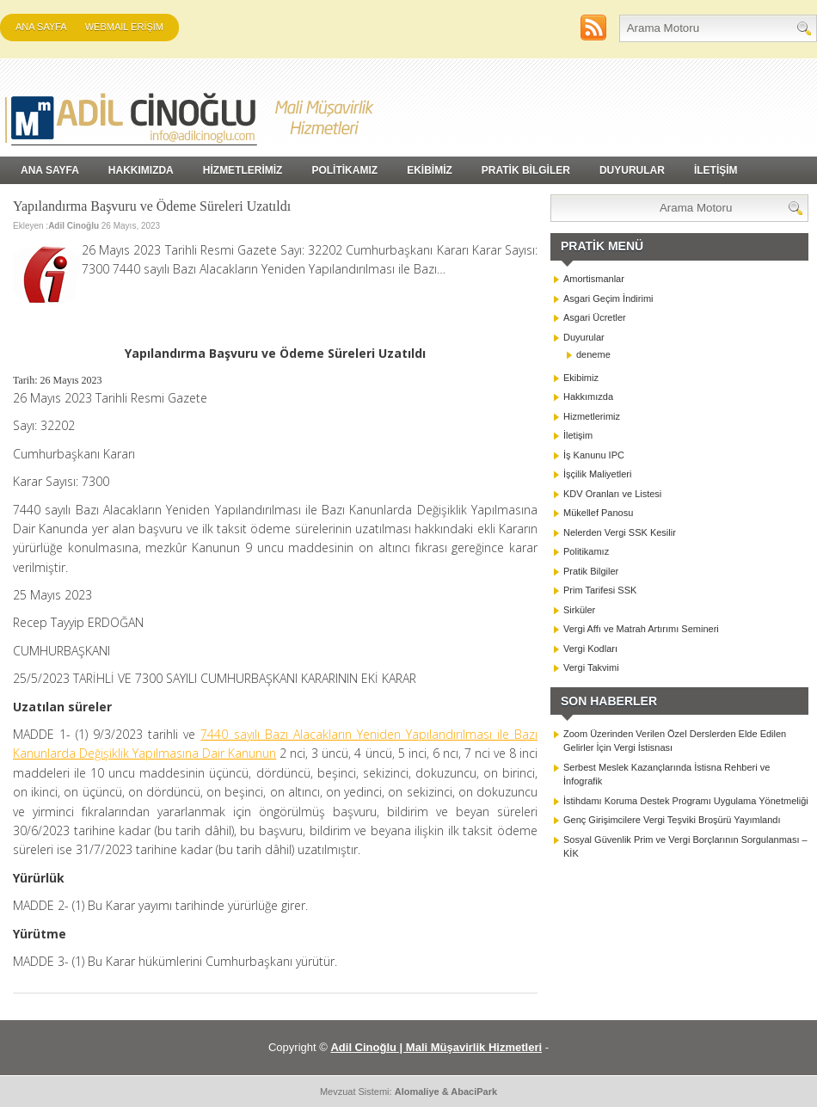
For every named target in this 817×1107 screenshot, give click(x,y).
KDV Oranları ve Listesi (612, 494)
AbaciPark (474, 1091)
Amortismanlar (593, 279)
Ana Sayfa (41, 27)
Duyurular (584, 337)
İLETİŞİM (716, 170)
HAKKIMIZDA (141, 170)
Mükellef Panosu (598, 512)
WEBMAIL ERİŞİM (124, 27)
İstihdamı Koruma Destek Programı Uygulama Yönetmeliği (685, 801)
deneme (593, 354)
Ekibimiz (581, 377)
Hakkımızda (588, 396)
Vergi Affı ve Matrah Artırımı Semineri (641, 629)
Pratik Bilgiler (590, 571)
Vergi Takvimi (591, 667)
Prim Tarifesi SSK (599, 590)
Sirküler (579, 610)
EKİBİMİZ (429, 170)
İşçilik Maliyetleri (597, 474)
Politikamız (586, 551)
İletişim (578, 435)
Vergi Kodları (590, 648)
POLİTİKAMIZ (344, 170)
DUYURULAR (632, 170)
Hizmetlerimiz (591, 416)
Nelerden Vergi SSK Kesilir (619, 532)
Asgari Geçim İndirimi (608, 298)
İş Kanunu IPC (593, 455)
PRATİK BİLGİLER (526, 170)
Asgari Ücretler (594, 317)
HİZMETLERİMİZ (243, 170)
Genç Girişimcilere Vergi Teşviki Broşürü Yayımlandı (671, 820)
